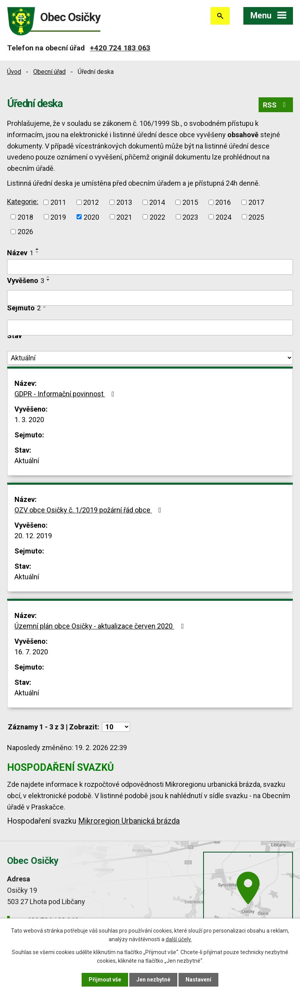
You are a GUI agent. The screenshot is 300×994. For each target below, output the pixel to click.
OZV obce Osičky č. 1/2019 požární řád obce (89, 510)
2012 (91, 202)
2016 (223, 202)
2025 (256, 217)
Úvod (14, 71)
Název (20, 253)
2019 (58, 217)
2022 (157, 217)
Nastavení (198, 979)
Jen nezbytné (153, 979)
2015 (190, 202)
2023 (190, 217)
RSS (276, 105)
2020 (91, 217)
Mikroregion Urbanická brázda (129, 821)
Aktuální (26, 461)
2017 (256, 202)
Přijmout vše (105, 979)
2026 (25, 231)
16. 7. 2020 (31, 652)
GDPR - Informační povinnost (66, 394)
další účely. (179, 939)
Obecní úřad (49, 71)
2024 (223, 217)
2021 (124, 217)
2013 (124, 202)
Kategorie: (22, 201)
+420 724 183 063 (120, 47)
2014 (157, 202)
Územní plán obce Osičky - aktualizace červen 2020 (100, 626)
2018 (25, 217)
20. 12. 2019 (33, 536)
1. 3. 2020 (29, 420)
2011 (58, 202)
